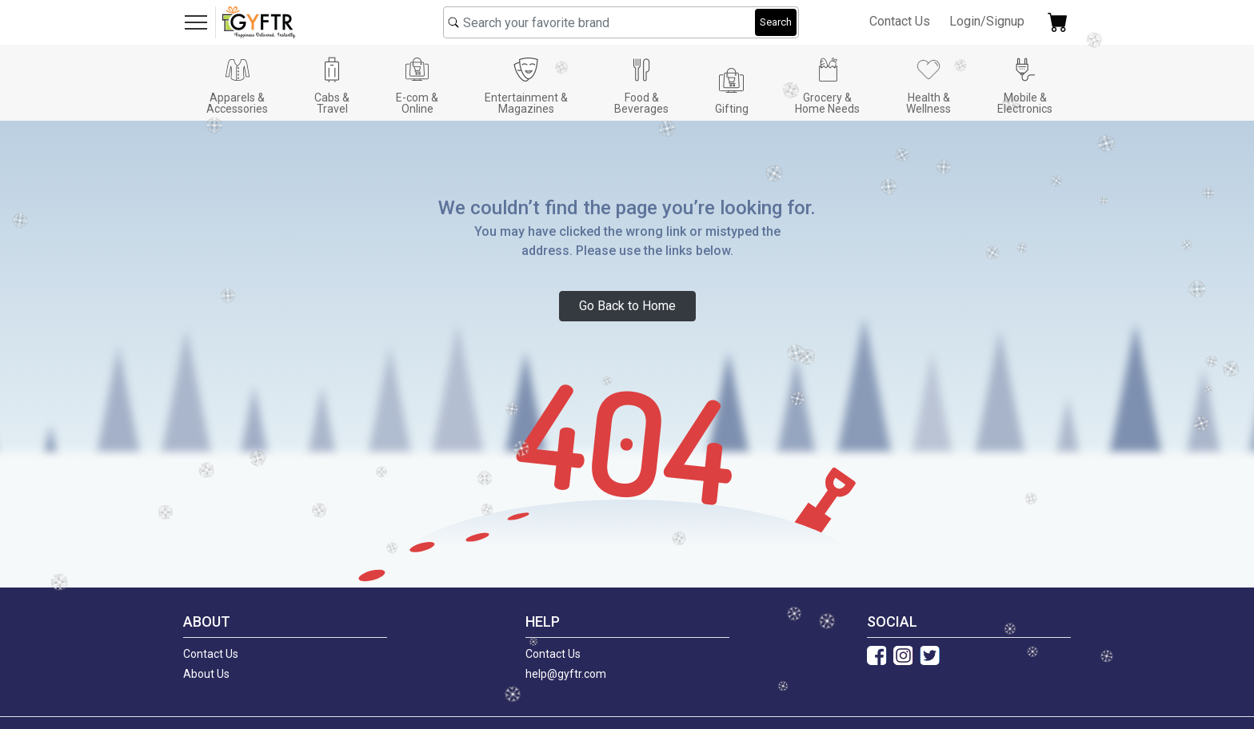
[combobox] (621, 22)
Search (776, 22)
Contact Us (899, 21)
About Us (206, 673)
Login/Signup (986, 21)
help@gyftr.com (565, 673)
